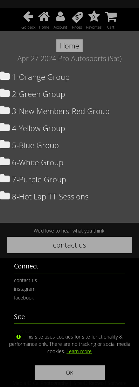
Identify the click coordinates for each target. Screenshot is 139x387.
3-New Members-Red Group (55, 111)
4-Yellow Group (32, 128)
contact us (69, 245)
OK (69, 373)
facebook (24, 297)
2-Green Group (32, 94)
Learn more (79, 351)
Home (69, 46)
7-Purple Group (33, 179)
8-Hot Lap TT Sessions (44, 196)
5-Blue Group (29, 145)
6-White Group (31, 162)
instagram (24, 289)
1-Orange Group (35, 77)
